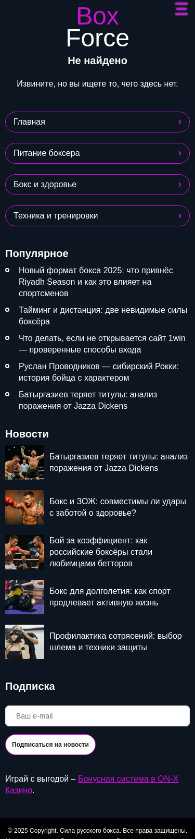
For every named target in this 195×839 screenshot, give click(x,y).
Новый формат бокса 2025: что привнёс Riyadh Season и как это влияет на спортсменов (96, 282)
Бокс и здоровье (45, 184)
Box (97, 27)
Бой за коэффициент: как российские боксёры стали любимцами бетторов (100, 552)
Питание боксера (47, 153)
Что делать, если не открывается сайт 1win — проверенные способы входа (102, 344)
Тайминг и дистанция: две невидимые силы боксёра (103, 316)
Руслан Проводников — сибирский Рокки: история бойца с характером (99, 372)
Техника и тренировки (56, 215)
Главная (29, 121)
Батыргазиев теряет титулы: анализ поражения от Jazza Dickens (88, 400)
